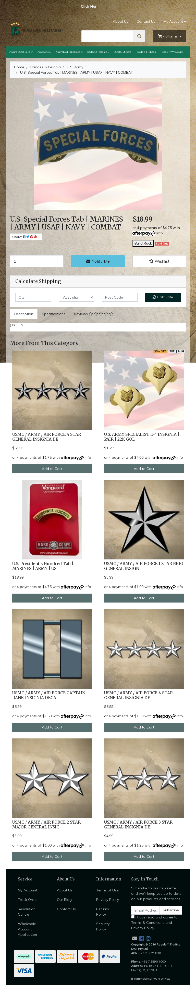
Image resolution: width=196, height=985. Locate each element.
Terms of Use (107, 890)
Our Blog (64, 899)
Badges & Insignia (97, 51)
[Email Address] (145, 910)
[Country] (76, 297)
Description (23, 314)
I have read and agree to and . (154, 922)
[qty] (33, 297)
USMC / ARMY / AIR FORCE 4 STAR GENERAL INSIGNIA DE (46, 437)
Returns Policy (102, 912)
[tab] (24, 314)
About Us (120, 21)
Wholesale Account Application (27, 929)
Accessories (44, 51)
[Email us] (134, 938)
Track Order (28, 899)
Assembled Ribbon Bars (69, 51)
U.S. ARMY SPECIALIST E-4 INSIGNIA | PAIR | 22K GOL (141, 437)
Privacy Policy (107, 899)
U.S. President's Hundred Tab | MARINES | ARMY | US (42, 566)
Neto (167, 978)
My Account (27, 890)
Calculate (163, 297)
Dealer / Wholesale (172, 51)
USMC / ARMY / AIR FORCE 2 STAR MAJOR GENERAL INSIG (46, 824)
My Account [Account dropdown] (173, 21)
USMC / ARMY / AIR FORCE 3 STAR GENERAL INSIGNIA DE (138, 824)
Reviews (93, 314)
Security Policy (102, 926)
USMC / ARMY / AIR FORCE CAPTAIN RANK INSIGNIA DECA (48, 695)
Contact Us (146, 21)
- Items (168, 36)
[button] (159, 261)
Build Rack (143, 243)
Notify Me (98, 261)
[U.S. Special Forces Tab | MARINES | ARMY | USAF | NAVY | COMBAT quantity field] (37, 261)
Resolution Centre (26, 912)
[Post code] (120, 297)
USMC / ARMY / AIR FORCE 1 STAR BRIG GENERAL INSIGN (143, 566)
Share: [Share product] (25, 237)
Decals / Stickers (122, 51)
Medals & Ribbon (146, 51)
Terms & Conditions (147, 922)
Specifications (53, 314)
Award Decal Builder (21, 51)
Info (159, 233)
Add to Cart (52, 468)
